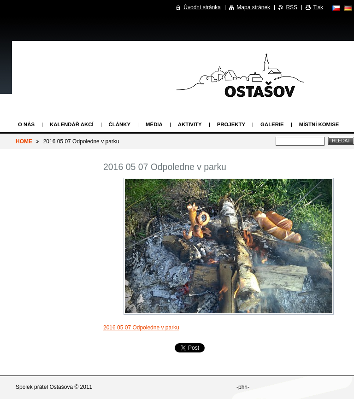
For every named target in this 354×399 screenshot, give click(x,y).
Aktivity (190, 124)
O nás (26, 124)
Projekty (231, 124)
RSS (291, 7)
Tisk (318, 7)
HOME (24, 141)
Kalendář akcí (72, 124)
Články (119, 124)
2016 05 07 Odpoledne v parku (141, 327)
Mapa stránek (253, 7)
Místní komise (319, 124)
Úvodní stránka (202, 7)
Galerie (272, 124)
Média (154, 124)
